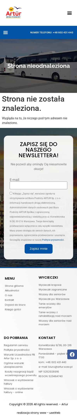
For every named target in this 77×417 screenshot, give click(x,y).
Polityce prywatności (53, 239)
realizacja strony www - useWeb (38, 413)
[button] (69, 13)
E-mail (14, 180)
